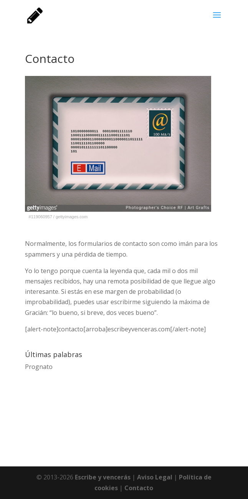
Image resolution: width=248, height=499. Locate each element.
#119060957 (40, 216)
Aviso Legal (154, 477)
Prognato (39, 366)
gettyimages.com (72, 216)
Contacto (138, 488)
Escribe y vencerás (103, 477)
